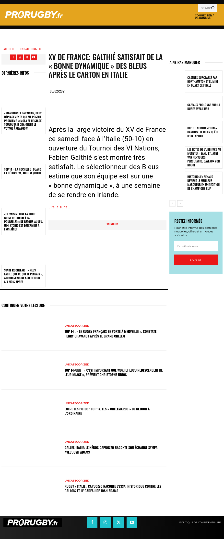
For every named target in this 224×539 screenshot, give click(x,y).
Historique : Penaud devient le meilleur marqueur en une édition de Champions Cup (204, 182)
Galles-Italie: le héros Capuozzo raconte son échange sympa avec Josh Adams (111, 449)
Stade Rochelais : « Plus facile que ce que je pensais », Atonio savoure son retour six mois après (23, 276)
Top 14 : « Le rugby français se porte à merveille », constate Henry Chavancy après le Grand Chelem (110, 333)
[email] (196, 246)
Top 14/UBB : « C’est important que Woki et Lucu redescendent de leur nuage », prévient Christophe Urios (114, 372)
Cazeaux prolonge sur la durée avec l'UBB (202, 106)
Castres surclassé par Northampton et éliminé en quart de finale (202, 81)
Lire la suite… (59, 207)
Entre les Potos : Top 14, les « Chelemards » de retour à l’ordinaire (107, 411)
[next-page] (180, 203)
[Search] (213, 8)
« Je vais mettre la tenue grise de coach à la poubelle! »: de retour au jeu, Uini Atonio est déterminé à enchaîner (23, 221)
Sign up (196, 259)
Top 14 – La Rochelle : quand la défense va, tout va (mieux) (23, 171)
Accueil (8, 49)
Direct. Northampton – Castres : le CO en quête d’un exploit (204, 132)
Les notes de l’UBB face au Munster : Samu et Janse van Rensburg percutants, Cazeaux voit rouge (203, 157)
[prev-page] (172, 203)
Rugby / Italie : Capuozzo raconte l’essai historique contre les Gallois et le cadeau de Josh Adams (113, 488)
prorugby (112, 224)
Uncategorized (30, 49)
